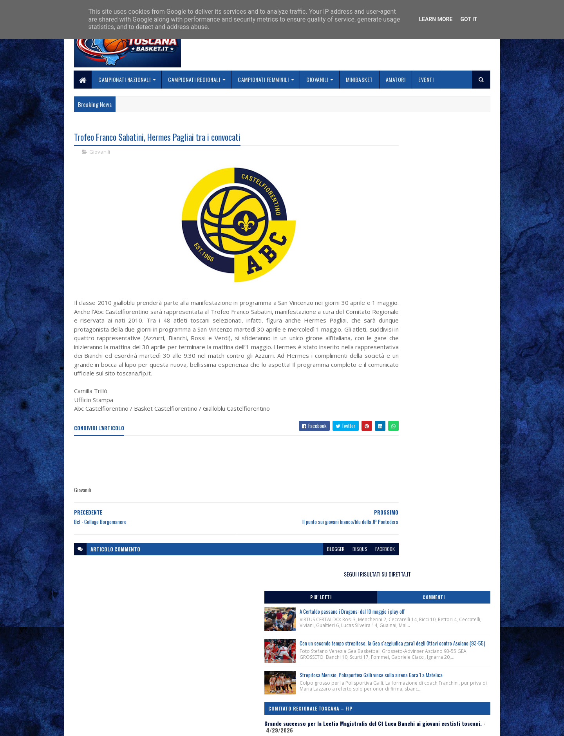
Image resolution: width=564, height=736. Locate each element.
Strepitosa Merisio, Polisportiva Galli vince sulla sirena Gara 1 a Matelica (442, 280)
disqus (312, 558)
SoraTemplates (111, 725)
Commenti (459, 163)
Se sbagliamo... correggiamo (250, 703)
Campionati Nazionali (125, 79)
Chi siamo (227, 684)
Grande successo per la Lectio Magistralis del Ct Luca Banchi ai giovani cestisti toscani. (424, 343)
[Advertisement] (216, 471)
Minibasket (359, 79)
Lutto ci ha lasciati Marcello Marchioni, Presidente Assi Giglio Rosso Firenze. (413, 427)
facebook (337, 558)
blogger (288, 558)
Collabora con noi (237, 694)
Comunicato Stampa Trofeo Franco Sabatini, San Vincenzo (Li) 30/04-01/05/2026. (425, 366)
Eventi (426, 79)
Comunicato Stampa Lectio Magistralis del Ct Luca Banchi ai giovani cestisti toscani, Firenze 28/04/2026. (427, 408)
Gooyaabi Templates (176, 725)
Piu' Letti (396, 163)
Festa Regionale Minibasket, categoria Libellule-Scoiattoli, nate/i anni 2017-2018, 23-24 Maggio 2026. (424, 385)
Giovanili (318, 79)
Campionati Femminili (263, 79)
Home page (228, 675)
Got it (468, 19)
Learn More (435, 19)
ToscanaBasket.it (398, 475)
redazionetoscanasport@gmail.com (442, 676)
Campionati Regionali (194, 79)
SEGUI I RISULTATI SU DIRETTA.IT (427, 139)
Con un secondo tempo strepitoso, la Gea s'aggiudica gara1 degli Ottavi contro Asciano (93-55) (444, 233)
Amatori (396, 79)
